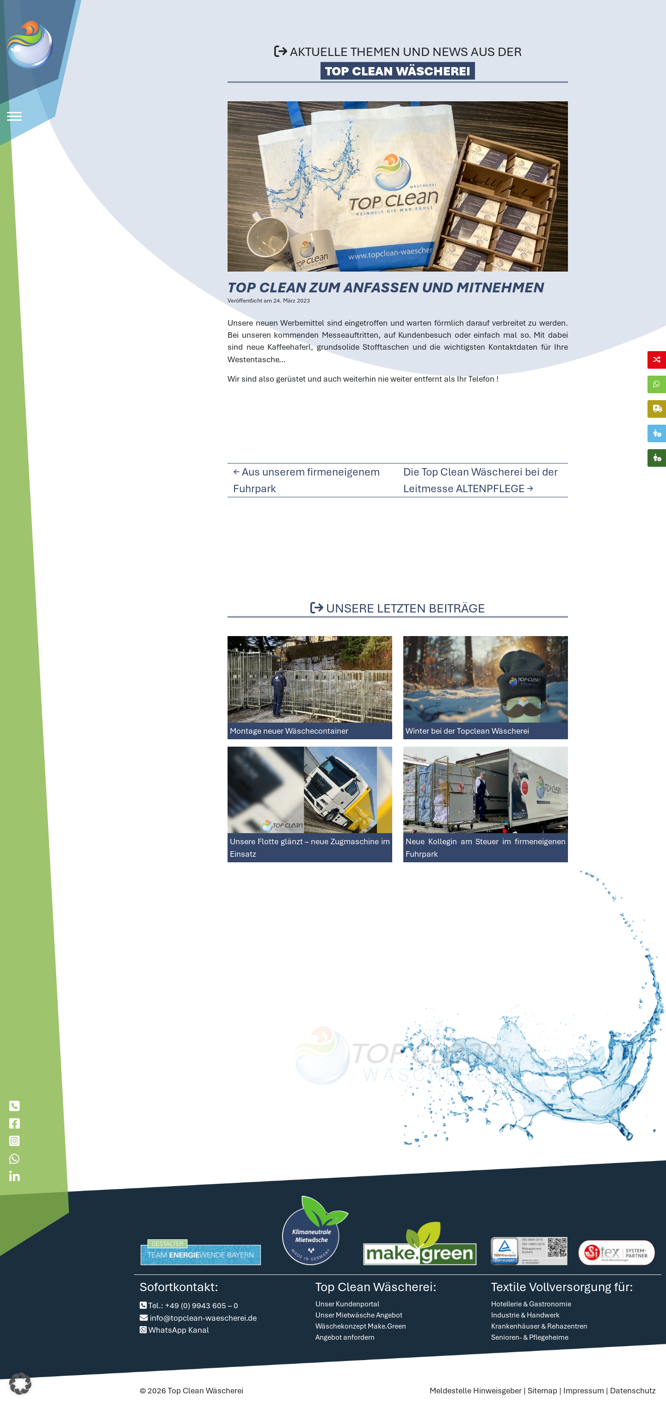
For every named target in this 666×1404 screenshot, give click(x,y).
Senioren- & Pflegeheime (529, 1337)
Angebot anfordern (345, 1337)
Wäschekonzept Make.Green (360, 1326)
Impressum (583, 1390)
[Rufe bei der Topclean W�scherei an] (14, 1106)
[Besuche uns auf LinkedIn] (14, 1177)
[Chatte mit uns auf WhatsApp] (14, 1159)
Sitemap (542, 1390)
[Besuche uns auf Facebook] (14, 1124)
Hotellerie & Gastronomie (531, 1304)
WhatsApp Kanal (178, 1330)
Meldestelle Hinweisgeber (476, 1390)
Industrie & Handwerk (525, 1315)
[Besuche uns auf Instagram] (14, 1141)
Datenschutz (633, 1390)
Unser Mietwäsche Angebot (358, 1315)
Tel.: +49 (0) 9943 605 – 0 (193, 1306)
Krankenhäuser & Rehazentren (539, 1326)
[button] (20, 1383)
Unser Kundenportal (347, 1304)
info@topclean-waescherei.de (203, 1318)
